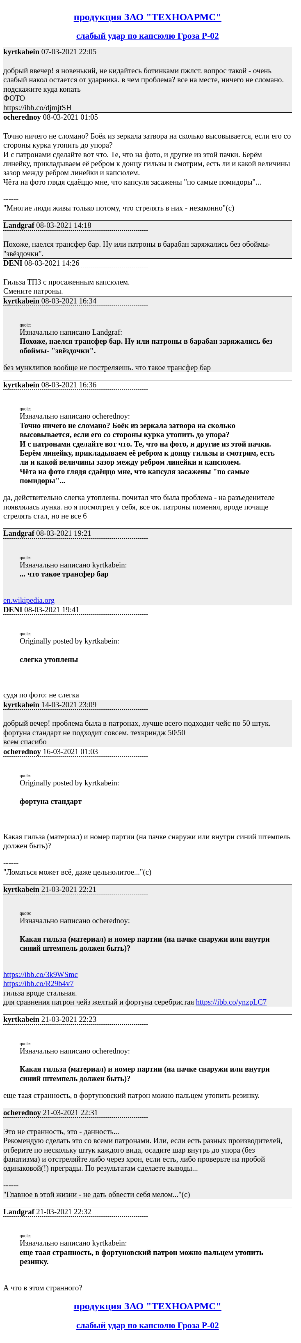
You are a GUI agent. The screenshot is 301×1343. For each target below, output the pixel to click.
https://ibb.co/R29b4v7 (38, 983)
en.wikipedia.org (29, 600)
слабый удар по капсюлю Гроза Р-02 (147, 36)
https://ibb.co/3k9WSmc (40, 974)
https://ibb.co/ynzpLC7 (231, 1002)
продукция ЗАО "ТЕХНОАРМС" (147, 17)
